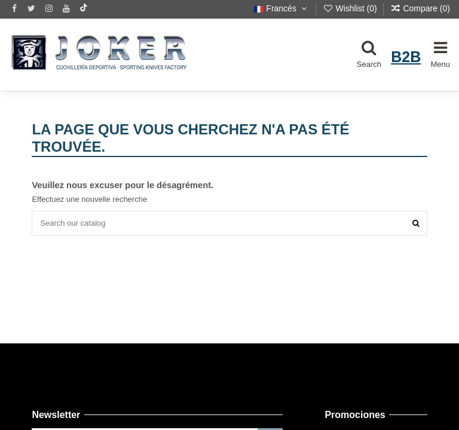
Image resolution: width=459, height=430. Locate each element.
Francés (281, 8)
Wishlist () (351, 8)
